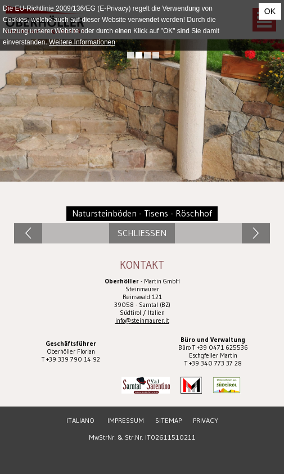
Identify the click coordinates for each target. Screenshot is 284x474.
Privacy (205, 420)
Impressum (125, 420)
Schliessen (142, 233)
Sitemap (168, 420)
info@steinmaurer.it (142, 320)
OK (270, 11)
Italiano (80, 420)
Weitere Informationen (82, 42)
